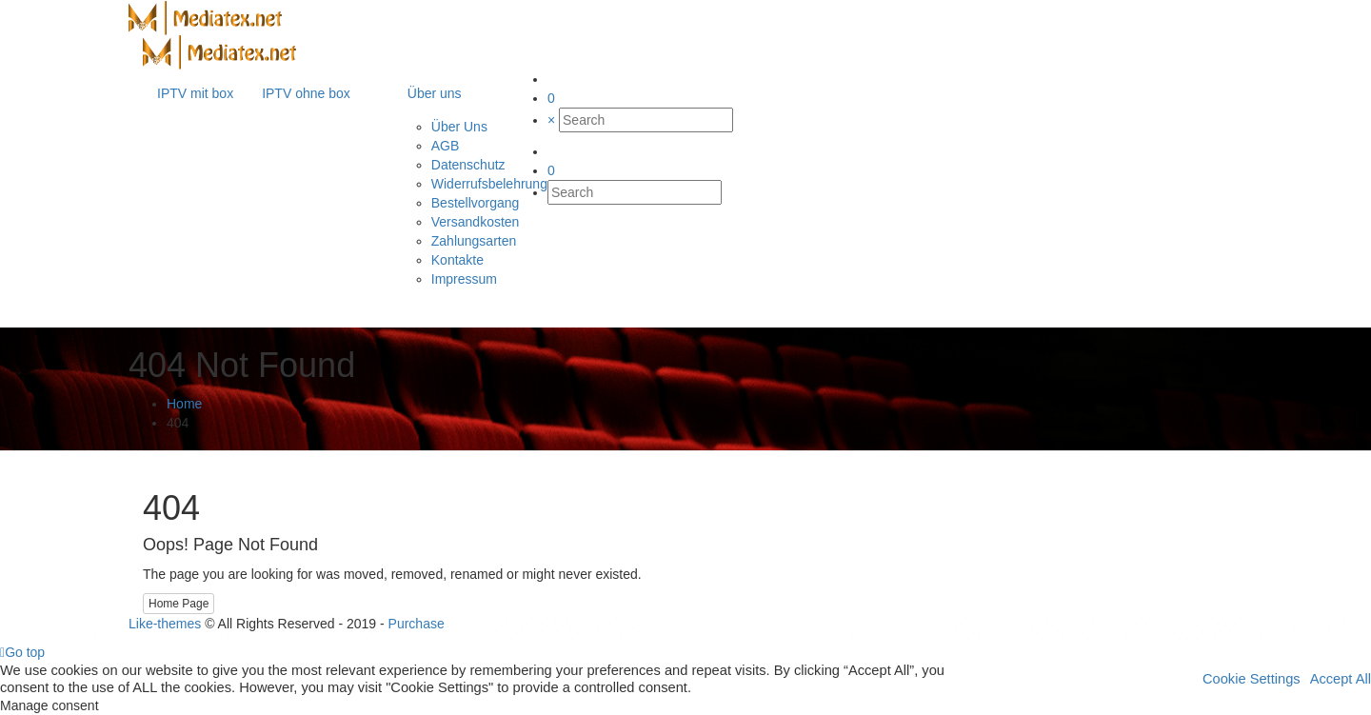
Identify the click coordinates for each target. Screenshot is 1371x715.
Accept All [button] (1340, 678)
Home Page (179, 603)
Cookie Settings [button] (1251, 678)
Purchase (416, 623)
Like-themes (165, 623)
